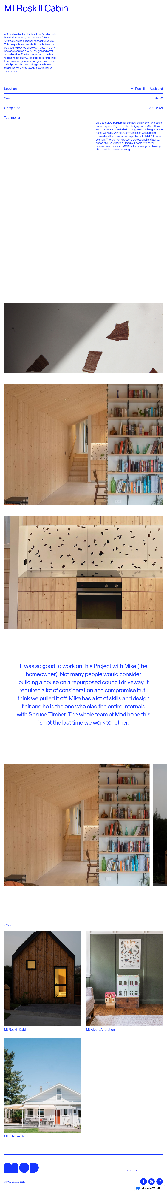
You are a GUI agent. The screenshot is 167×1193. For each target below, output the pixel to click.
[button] (159, 8)
